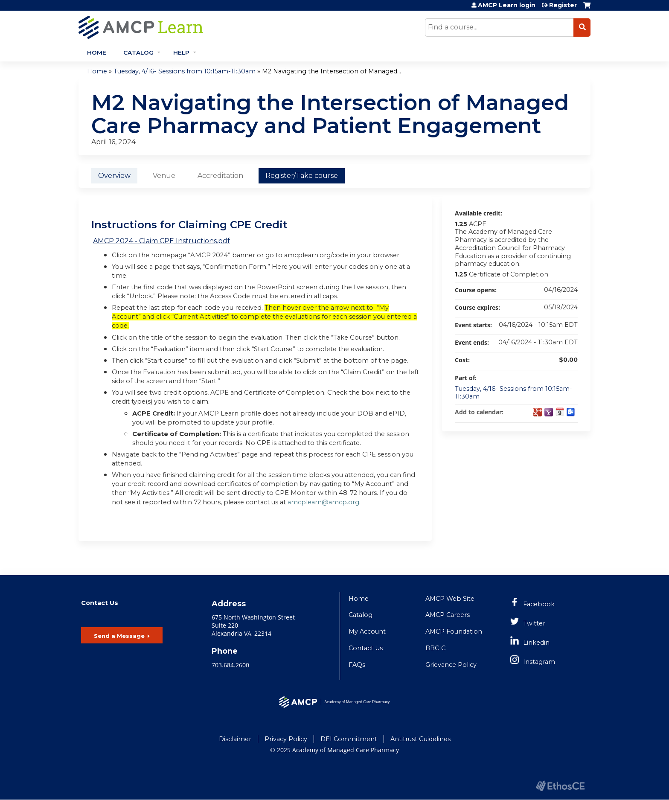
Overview (114, 176)
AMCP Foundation (453, 631)
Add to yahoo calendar (548, 412)
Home (96, 52)
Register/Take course (301, 176)
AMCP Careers (447, 615)
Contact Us (366, 648)
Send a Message (119, 635)
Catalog (138, 52)
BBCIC (435, 648)
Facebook (539, 604)
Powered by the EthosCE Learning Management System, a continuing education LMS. (560, 786)
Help (181, 52)
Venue (164, 176)
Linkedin (536, 642)
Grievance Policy (451, 665)
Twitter (534, 623)
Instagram (539, 662)
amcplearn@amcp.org (323, 502)
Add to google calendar (537, 412)
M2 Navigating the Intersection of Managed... (331, 71)
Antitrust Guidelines (420, 739)
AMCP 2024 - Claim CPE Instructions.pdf (161, 241)
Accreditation (220, 176)
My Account (367, 631)
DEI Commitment (348, 739)
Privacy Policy (286, 739)
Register (563, 5)
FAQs (357, 665)
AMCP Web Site (449, 598)
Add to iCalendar (560, 411)
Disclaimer (235, 739)
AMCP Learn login (506, 5)
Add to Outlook (571, 412)
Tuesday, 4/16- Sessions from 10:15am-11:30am (184, 71)
